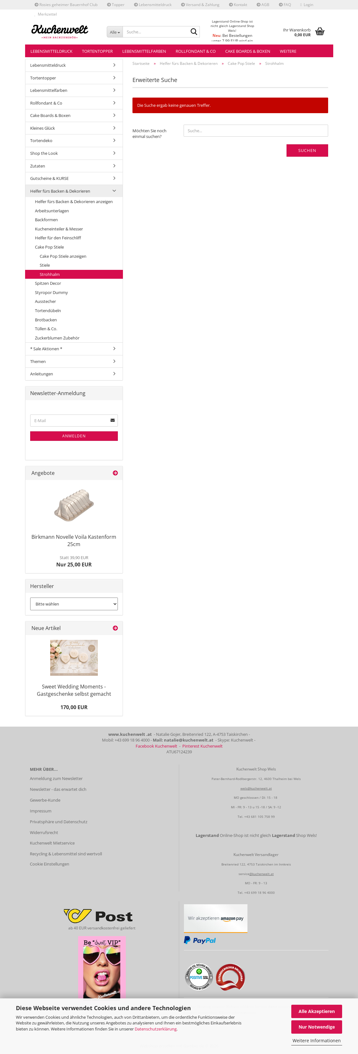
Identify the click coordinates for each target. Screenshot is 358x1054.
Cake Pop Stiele (49, 247)
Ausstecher (45, 301)
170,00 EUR (74, 707)
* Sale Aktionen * (46, 349)
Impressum (40, 811)
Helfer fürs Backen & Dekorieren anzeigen (74, 201)
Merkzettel (46, 14)
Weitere (288, 51)
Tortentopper (97, 51)
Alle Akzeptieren (317, 1011)
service (244, 874)
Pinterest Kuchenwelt (202, 746)
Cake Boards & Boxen (247, 51)
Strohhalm (50, 274)
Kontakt (238, 4)
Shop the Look (44, 153)
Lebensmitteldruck (153, 4)
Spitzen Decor (48, 283)
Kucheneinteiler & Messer (59, 229)
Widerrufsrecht (44, 832)
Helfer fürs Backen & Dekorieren (60, 191)
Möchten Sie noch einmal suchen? (149, 134)
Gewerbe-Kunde (45, 800)
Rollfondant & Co (196, 51)
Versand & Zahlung (200, 4)
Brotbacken (46, 320)
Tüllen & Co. (46, 329)
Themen (38, 361)
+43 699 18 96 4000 (259, 892)
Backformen (46, 219)
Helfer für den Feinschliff (58, 238)
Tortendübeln (48, 310)
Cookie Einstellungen (49, 864)
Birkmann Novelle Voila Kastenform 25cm (73, 540)
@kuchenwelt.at (261, 874)
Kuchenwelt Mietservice (52, 843)
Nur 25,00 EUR (74, 561)
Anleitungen (41, 374)
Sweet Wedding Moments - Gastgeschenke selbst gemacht (74, 690)
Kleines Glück (42, 128)
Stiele (45, 265)
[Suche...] (115, 32)
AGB (263, 4)
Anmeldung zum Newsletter (56, 778)
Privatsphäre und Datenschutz (58, 822)
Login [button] (307, 4)
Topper (116, 4)
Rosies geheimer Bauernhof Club (66, 4)
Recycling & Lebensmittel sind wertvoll (66, 854)
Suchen (307, 150)
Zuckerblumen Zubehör (57, 338)
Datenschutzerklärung (156, 1029)
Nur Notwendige (317, 1027)
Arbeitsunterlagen (52, 211)
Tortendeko (41, 140)
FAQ (285, 4)
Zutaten (37, 166)
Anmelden (74, 436)
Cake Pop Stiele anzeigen (63, 256)
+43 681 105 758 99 (259, 816)
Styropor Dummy (51, 292)
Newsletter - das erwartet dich (58, 789)
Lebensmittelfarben (144, 51)
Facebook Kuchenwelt (156, 746)
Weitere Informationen (317, 1040)
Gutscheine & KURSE (49, 178)
